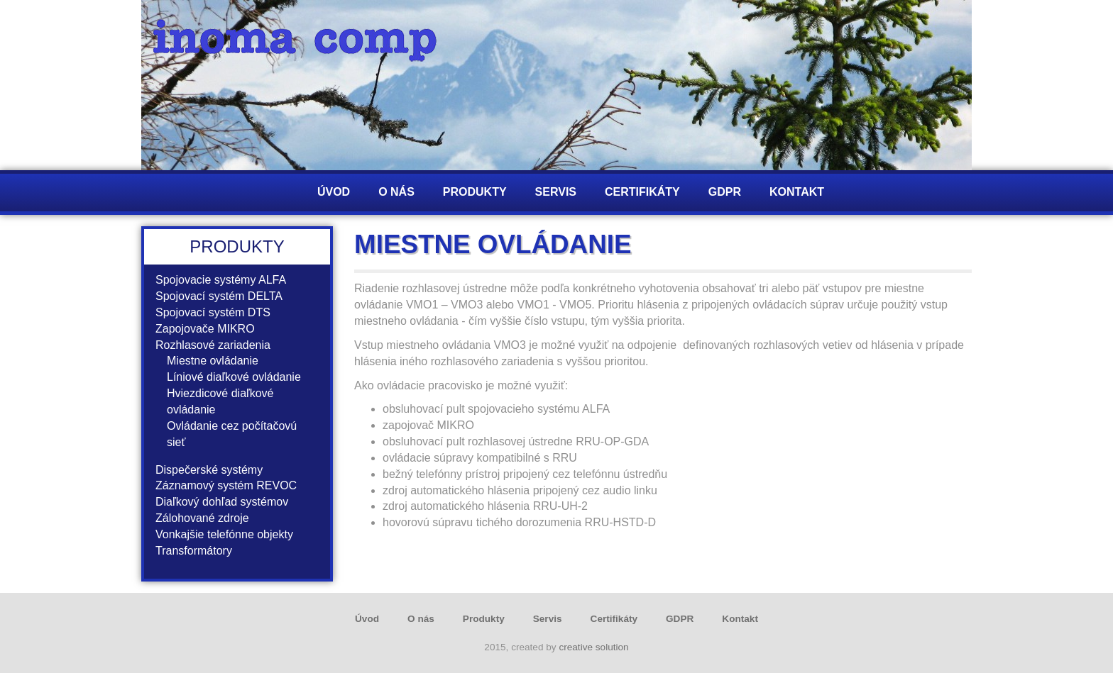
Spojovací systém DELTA (219, 296)
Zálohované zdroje (202, 518)
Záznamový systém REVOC (226, 485)
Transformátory (193, 551)
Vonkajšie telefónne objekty (224, 534)
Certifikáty (642, 192)
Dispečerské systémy (209, 470)
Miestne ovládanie (212, 361)
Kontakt (796, 192)
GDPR (724, 192)
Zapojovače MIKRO (205, 329)
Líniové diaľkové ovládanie (234, 377)
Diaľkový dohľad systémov (221, 502)
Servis (555, 192)
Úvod (333, 192)
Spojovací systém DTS (212, 312)
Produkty (475, 192)
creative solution (593, 647)
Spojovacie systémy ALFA (220, 280)
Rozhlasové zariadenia (212, 345)
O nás (396, 192)
